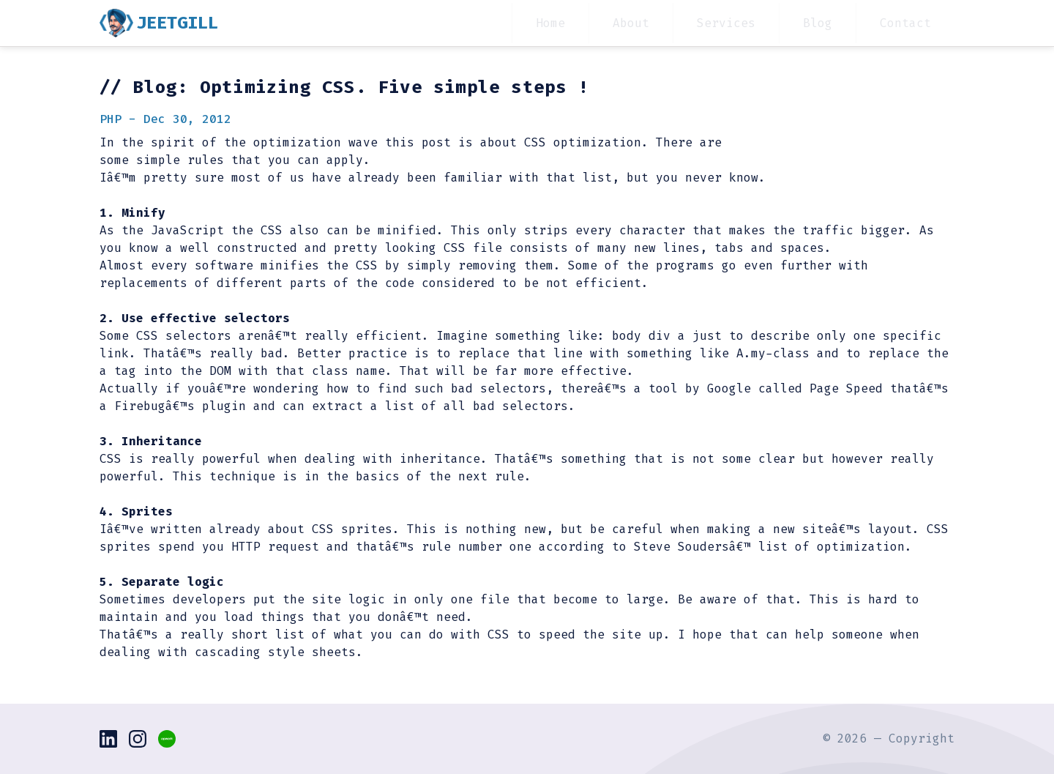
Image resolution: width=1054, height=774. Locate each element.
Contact (905, 23)
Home (550, 23)
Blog (817, 23)
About (631, 23)
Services (726, 23)
